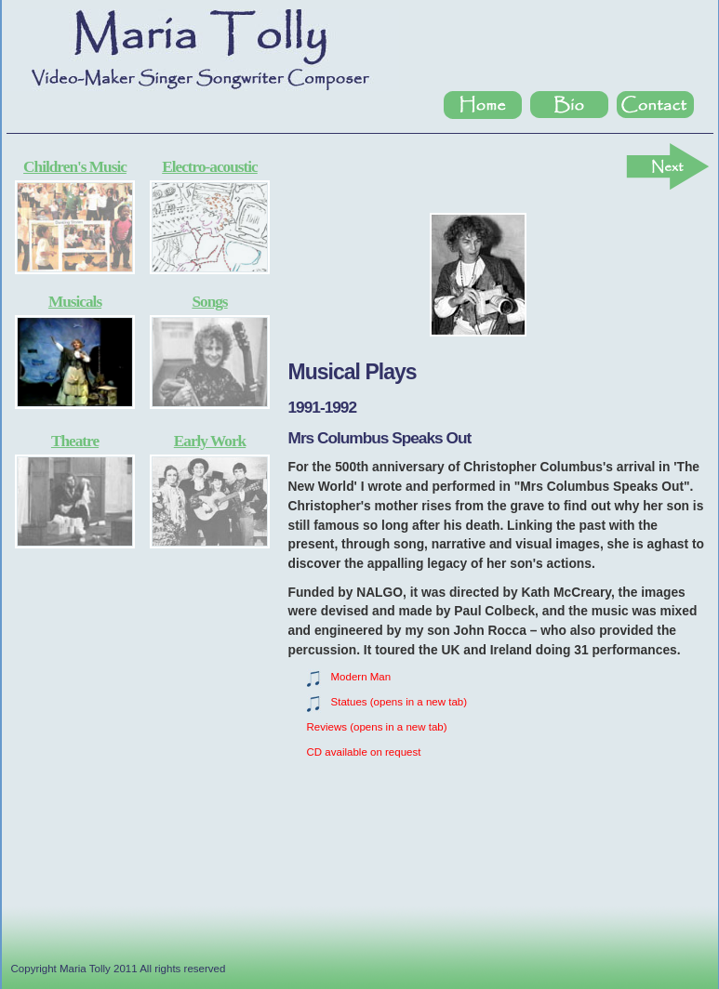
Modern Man (361, 676)
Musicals (74, 301)
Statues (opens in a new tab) (399, 701)
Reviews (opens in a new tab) (377, 726)
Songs (209, 301)
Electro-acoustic (210, 167)
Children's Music (74, 167)
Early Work (210, 441)
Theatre (75, 441)
